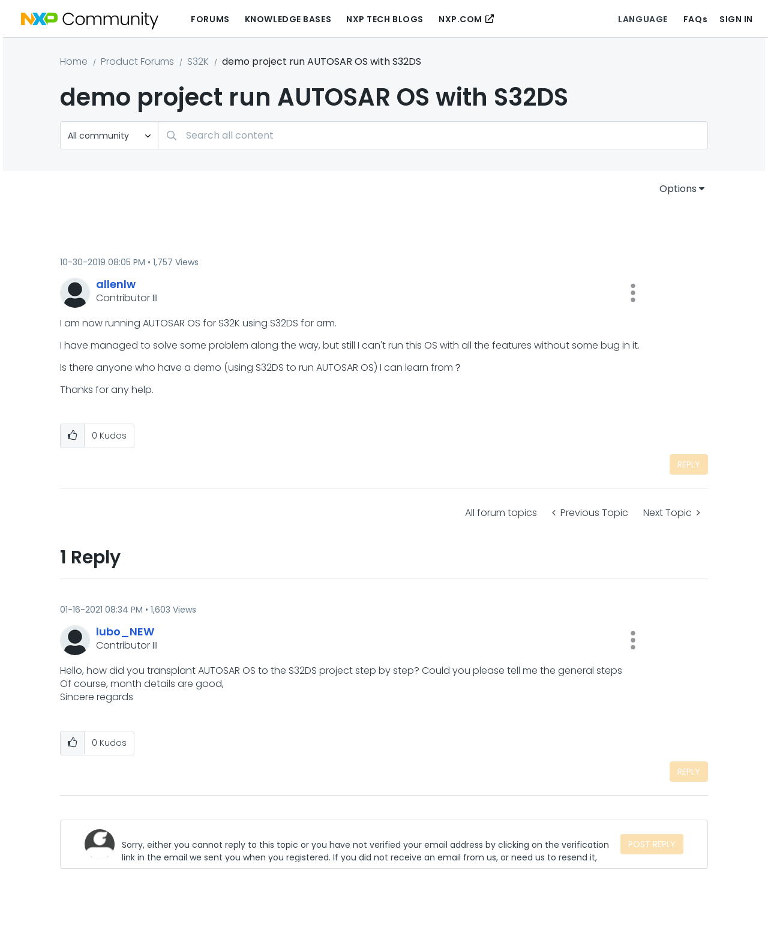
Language (642, 19)
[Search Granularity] (109, 135)
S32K (198, 61)
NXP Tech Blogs (385, 19)
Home (74, 61)
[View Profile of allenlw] (116, 284)
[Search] (433, 135)
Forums (210, 19)
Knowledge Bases (288, 19)
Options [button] (678, 189)
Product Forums (137, 61)
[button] (633, 293)
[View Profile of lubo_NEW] (125, 631)
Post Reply (652, 844)
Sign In (736, 19)
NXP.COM (460, 19)
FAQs (695, 19)
